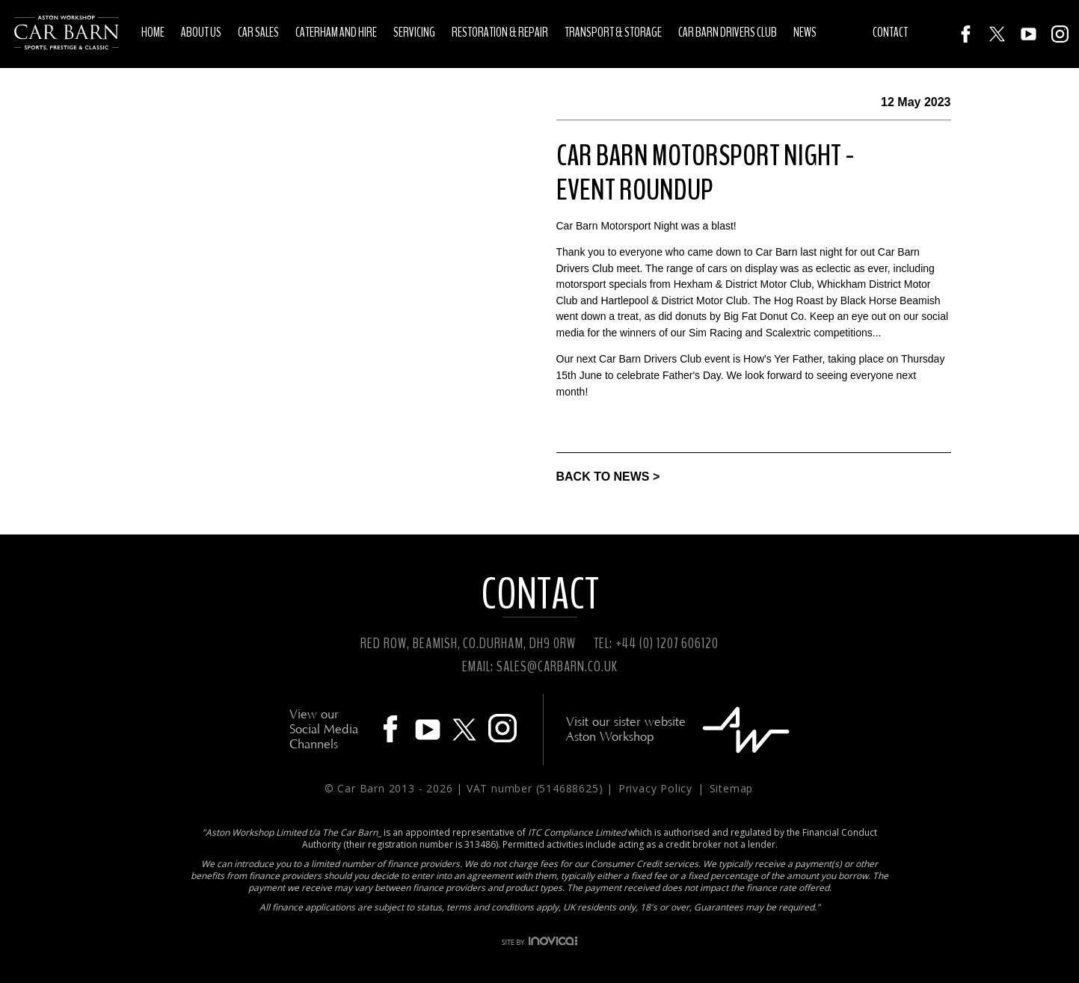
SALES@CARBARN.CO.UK (557, 666)
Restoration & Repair (500, 32)
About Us (201, 32)
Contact (890, 32)
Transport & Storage (613, 32)
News (805, 32)
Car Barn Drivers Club (727, 32)
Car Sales (258, 32)
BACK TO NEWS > (608, 476)
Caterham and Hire (336, 32)
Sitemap (732, 788)
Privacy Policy (657, 788)
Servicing (414, 32)
